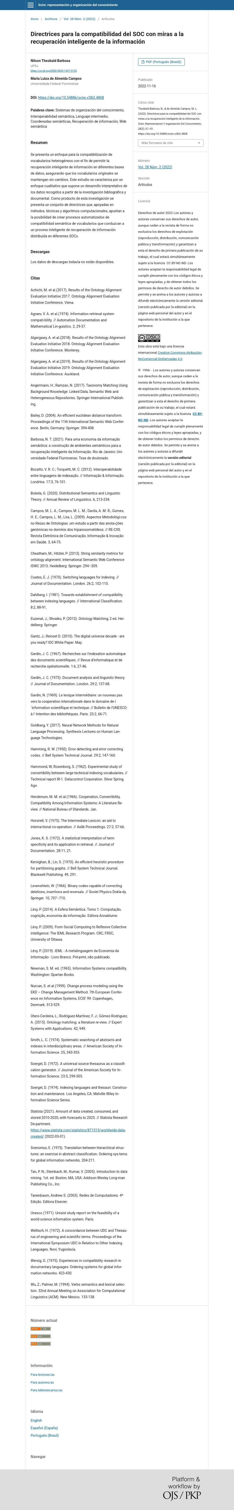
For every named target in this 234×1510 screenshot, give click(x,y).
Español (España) (44, 1428)
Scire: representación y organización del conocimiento (78, 5)
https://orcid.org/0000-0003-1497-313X (54, 71)
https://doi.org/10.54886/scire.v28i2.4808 (71, 98)
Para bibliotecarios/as (47, 1390)
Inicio (34, 19)
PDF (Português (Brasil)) (163, 62)
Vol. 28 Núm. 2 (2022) (79, 19)
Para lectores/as (42, 1375)
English (36, 1420)
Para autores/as (42, 1382)
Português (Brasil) (45, 1435)
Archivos (51, 19)
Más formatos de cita (157, 143)
